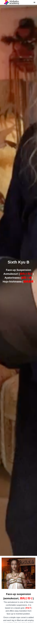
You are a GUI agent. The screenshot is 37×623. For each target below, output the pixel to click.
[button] (34, 2)
